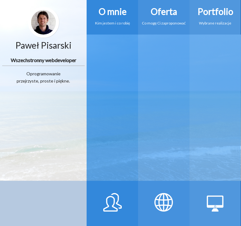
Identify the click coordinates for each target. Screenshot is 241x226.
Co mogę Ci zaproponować (164, 12)
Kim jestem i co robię (112, 12)
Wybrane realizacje (215, 12)
